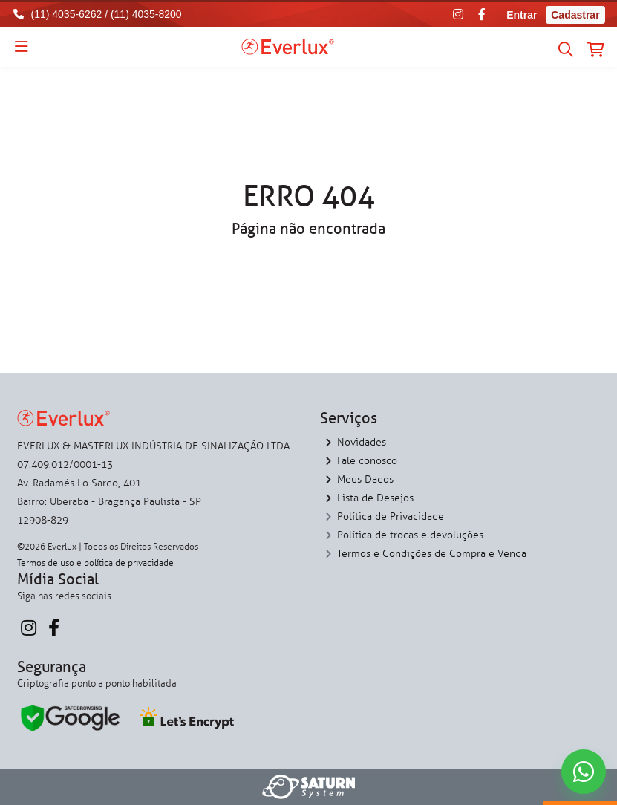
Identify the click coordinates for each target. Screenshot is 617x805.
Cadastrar (575, 15)
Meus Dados (365, 479)
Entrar (521, 15)
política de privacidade (129, 563)
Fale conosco (367, 460)
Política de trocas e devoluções (410, 535)
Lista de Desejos (375, 498)
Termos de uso (45, 563)
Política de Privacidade (390, 516)
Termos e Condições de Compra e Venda (431, 553)
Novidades (361, 442)
